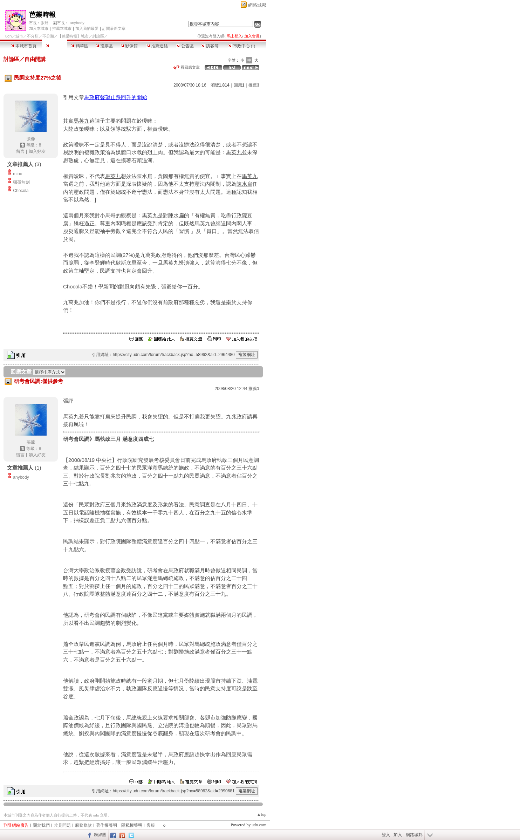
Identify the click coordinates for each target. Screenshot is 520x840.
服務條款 (83, 825)
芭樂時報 (42, 14)
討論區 (54, 45)
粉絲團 (100, 834)
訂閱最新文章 (113, 28)
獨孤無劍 (21, 182)
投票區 (104, 45)
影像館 (129, 45)
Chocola (20, 190)
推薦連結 (157, 45)
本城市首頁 (23, 45)
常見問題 (62, 825)
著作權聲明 (106, 825)
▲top (261, 814)
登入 (386, 834)
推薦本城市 (61, 28)
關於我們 (41, 825)
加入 (398, 834)
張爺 (44, 23)
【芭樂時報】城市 (73, 36)
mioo (17, 173)
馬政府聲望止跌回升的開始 (115, 97)
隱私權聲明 (131, 825)
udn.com (259, 824)
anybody (77, 23)
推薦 (253, 85)
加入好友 (37, 151)
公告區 (184, 45)
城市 (19, 36)
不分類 (33, 36)
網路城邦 (257, 5)
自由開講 (35, 59)
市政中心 (241, 45)
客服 (150, 825)
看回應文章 (186, 67)
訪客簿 (209, 45)
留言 (20, 151)
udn (8, 36)
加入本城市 (38, 28)
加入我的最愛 (86, 28)
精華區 (79, 45)
